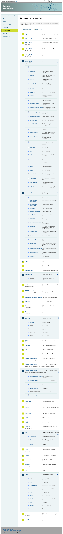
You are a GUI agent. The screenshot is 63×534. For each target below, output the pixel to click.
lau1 (26, 417)
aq (26, 34)
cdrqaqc (32, 75)
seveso (27, 464)
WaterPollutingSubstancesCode (36, 395)
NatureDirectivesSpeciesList (36, 248)
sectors (31, 444)
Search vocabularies (27, 29)
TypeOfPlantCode (34, 388)
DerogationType (33, 380)
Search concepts (38, 29)
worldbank (28, 520)
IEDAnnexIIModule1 (31, 358)
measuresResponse (35, 116)
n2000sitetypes (33, 239)
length (31, 492)
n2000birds (32, 226)
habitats (32, 88)
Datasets (5, 19)
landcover (28, 413)
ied (26, 354)
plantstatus (32, 439)
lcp (26, 432)
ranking (31, 154)
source (31, 328)
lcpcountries (33, 436)
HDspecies (32, 92)
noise (27, 455)
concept (32, 322)
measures (32, 95)
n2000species (33, 243)
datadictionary (29, 270)
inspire (27, 407)
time (31, 502)
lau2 (26, 422)
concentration (33, 485)
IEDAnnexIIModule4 (31, 370)
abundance (32, 197)
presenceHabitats (34, 132)
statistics (32, 498)
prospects (32, 147)
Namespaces (6, 36)
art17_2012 (28, 55)
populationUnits (34, 123)
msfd (26, 449)
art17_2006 (28, 49)
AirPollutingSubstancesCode (36, 376)
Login (47, 1)
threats (31, 166)
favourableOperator (34, 83)
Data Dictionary (15, 12)
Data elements (7, 24)
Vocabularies (6, 30)
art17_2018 (28, 61)
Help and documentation (9, 16)
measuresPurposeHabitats (36, 107)
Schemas (5, 27)
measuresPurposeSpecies (36, 112)
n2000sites (32, 236)
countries (32, 79)
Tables (4, 21)
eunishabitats (33, 214)
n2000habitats (33, 231)
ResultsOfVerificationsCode (36, 384)
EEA (10, 1)
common (28, 266)
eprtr (26, 285)
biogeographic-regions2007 (33, 201)
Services (5, 33)
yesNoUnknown (33, 186)
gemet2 (27, 318)
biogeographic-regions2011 (33, 205)
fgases (27, 312)
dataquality (32, 208)
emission (32, 488)
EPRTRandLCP (30, 291)
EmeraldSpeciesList (35, 211)
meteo (31, 495)
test (26, 470)
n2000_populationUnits (35, 222)
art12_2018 (28, 42)
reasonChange (33, 159)
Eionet (9, 12)
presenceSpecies (34, 136)
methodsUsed (33, 120)
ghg (26, 340)
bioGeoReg (32, 71)
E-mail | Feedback (8, 529)
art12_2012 (28, 38)
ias (26, 349)
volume (31, 508)
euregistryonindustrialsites (33, 297)
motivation (32, 218)
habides (27, 345)
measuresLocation (34, 103)
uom (26, 474)
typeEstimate (33, 178)
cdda (26, 261)
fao (26, 306)
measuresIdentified (34, 100)
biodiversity (28, 193)
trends (31, 170)
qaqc (31, 151)
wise (26, 514)
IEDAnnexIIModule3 (31, 364)
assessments (33, 67)
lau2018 (27, 426)
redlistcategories (34, 252)
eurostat (27, 301)
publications (29, 460)
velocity (32, 505)
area (31, 482)
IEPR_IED (28, 401)
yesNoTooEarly (33, 182)
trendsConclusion (34, 173)
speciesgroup (33, 256)
